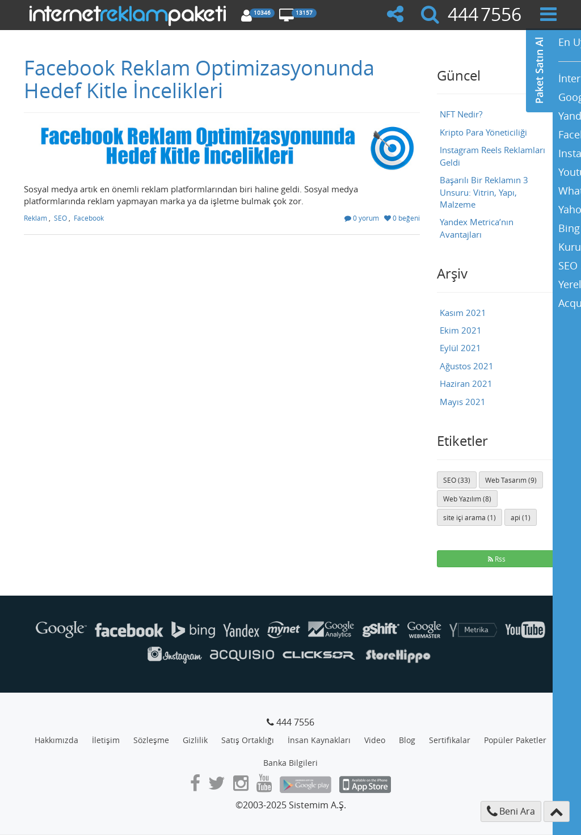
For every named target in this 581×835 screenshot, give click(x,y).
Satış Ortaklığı (247, 740)
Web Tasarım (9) (511, 479)
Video (374, 740)
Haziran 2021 (466, 383)
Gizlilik (195, 740)
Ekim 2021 (461, 330)
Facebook (89, 217)
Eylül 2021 (460, 347)
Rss (497, 558)
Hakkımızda (56, 740)
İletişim (106, 740)
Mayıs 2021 (463, 401)
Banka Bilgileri (290, 762)
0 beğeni (402, 217)
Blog (407, 740)
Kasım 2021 (463, 312)
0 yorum (361, 217)
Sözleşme (151, 740)
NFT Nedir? (461, 114)
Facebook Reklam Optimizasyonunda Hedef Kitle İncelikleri (199, 79)
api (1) (521, 517)
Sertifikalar (449, 740)
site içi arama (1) (469, 517)
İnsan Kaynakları (319, 740)
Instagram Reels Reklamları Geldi (492, 155)
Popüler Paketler (515, 740)
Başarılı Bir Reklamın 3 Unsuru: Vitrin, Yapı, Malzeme (484, 192)
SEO (60, 217)
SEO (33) (456, 479)
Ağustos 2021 (467, 366)
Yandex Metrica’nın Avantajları (476, 227)
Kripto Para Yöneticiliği (483, 132)
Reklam (35, 217)
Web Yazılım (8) (467, 498)
